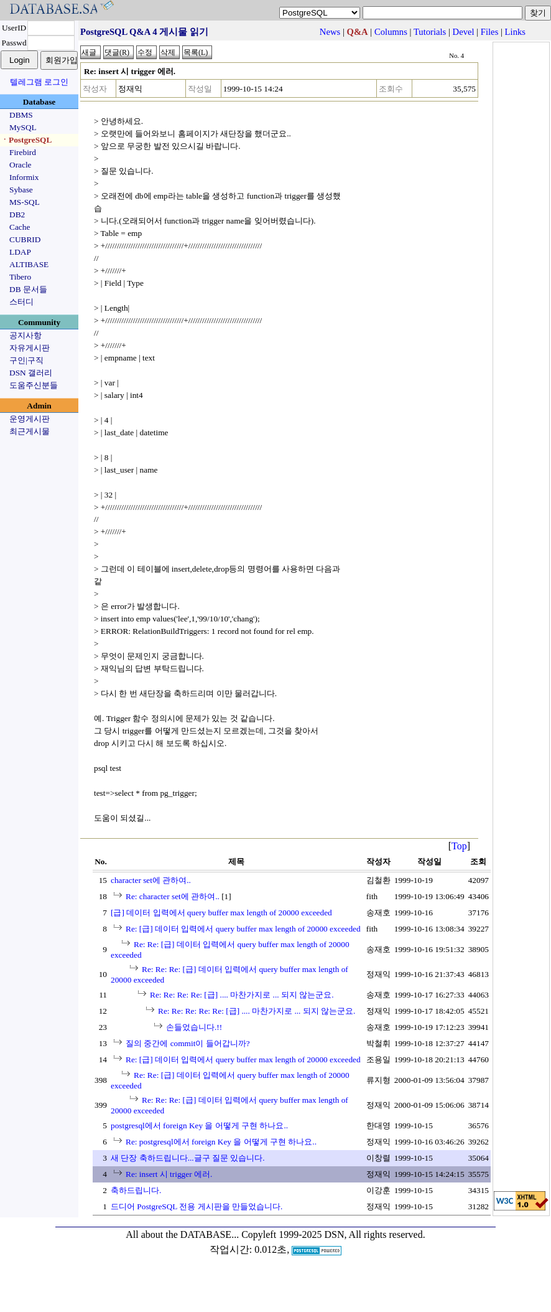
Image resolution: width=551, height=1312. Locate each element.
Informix (24, 177)
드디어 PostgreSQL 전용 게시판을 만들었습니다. (196, 1206)
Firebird (22, 152)
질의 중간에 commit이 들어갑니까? (188, 1043)
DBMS (21, 115)
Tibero (20, 276)
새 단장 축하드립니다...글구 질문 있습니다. (188, 1158)
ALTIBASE (29, 264)
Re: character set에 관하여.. (173, 896)
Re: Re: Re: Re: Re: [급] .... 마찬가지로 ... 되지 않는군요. (256, 1011)
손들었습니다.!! (194, 1027)
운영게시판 (29, 418)
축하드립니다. (136, 1190)
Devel (464, 32)
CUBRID (24, 239)
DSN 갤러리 (30, 372)
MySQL (23, 127)
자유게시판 (29, 347)
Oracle (20, 164)
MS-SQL (24, 202)
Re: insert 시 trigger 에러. (169, 1174)
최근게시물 (29, 431)
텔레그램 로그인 (39, 82)
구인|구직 (26, 360)
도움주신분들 (33, 385)
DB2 (17, 214)
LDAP (20, 252)
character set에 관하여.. (151, 880)
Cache (19, 227)
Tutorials (430, 32)
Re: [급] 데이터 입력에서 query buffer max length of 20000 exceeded (243, 928)
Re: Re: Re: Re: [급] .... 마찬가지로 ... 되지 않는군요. (242, 994)
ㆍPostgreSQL (26, 139)
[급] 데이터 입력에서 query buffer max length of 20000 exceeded (221, 912)
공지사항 (25, 335)
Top (459, 846)
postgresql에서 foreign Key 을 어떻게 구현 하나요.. (199, 1125)
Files (490, 32)
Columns (390, 32)
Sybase (21, 189)
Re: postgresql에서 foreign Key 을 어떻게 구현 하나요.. (221, 1141)
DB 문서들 (28, 289)
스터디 (21, 301)
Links (515, 32)
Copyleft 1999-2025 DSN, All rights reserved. (333, 1234)
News (330, 32)
